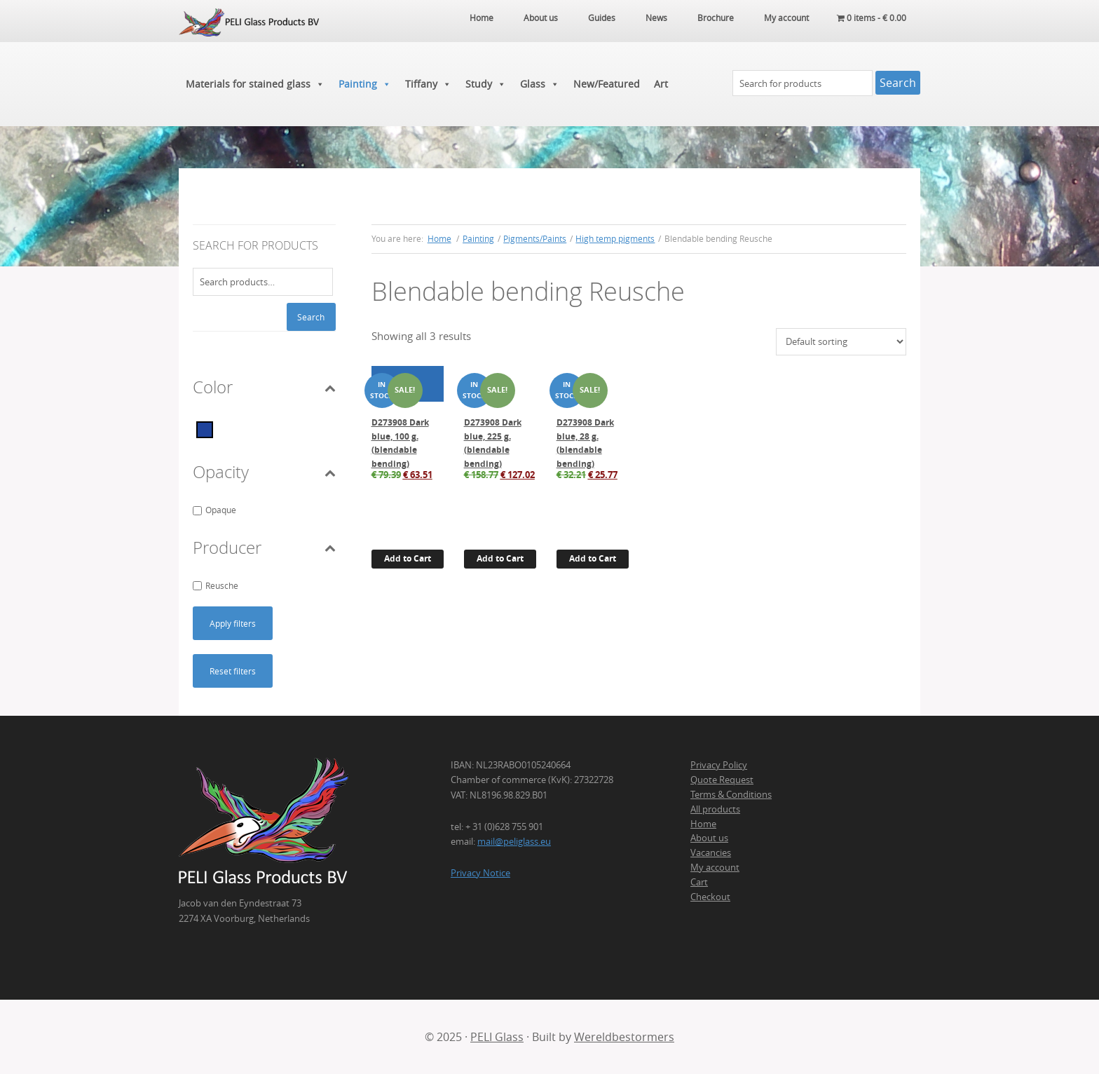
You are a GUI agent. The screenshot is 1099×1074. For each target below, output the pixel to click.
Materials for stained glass (255, 84)
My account (714, 867)
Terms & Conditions (731, 794)
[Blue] (205, 428)
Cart (699, 882)
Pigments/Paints (534, 238)
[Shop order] (841, 341)
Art (661, 83)
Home (703, 823)
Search (311, 316)
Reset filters (233, 671)
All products (715, 809)
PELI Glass (497, 1037)
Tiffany (428, 84)
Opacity (264, 472)
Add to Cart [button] (407, 558)
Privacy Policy (718, 765)
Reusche (221, 585)
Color (264, 387)
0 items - (871, 17)
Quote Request (721, 779)
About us (709, 837)
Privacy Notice (480, 872)
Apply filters (233, 623)
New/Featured (606, 83)
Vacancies (710, 852)
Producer (264, 547)
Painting (365, 84)
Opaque (220, 509)
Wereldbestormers (624, 1037)
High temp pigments (615, 238)
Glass (539, 84)
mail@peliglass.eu (514, 841)
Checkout (710, 896)
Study (485, 84)
